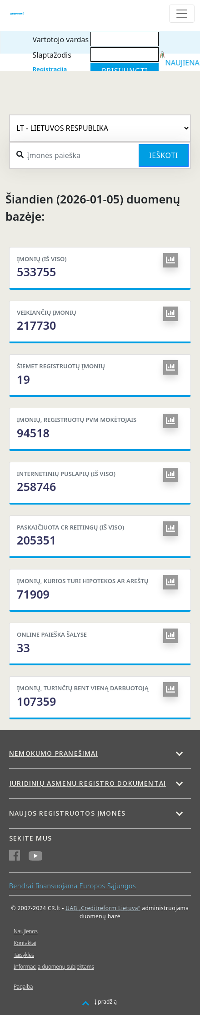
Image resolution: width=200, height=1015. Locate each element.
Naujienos (26, 931)
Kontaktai (25, 943)
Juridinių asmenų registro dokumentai (87, 783)
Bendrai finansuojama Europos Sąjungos (72, 885)
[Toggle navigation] (182, 14)
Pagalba (23, 986)
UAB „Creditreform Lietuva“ (102, 908)
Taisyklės (24, 955)
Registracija (50, 69)
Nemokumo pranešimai (53, 753)
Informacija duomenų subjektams (54, 966)
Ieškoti (163, 155)
